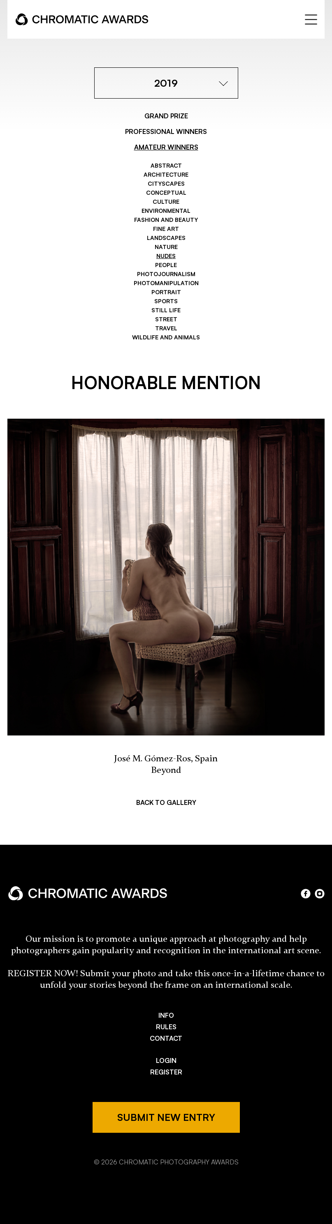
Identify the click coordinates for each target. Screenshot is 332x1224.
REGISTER (166, 1072)
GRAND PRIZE (166, 116)
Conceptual (166, 192)
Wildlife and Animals (166, 337)
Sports (166, 300)
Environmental (166, 210)
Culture (166, 201)
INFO (166, 1015)
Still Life (166, 310)
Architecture (166, 174)
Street (166, 319)
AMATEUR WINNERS (166, 147)
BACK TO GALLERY (166, 802)
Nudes (166, 255)
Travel (166, 328)
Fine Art (166, 228)
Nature (166, 246)
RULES (166, 1027)
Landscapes (166, 237)
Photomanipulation (166, 282)
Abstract (166, 165)
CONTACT (166, 1038)
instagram (320, 894)
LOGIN (166, 1060)
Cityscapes (166, 183)
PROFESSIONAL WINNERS (166, 131)
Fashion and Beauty (166, 219)
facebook (306, 894)
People (166, 264)
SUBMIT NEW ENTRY (166, 1117)
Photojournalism (166, 273)
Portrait (166, 291)
